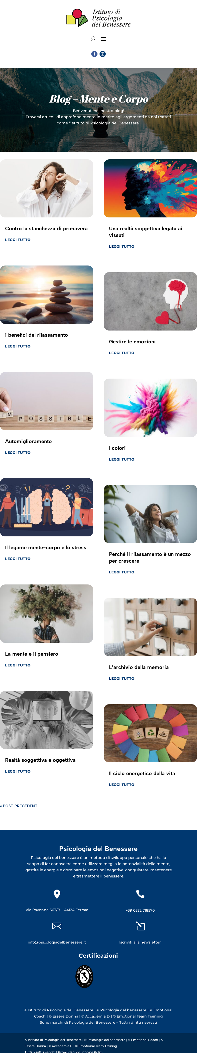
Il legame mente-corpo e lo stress (45, 547)
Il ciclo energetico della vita (142, 773)
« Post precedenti (19, 806)
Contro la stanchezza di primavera (46, 228)
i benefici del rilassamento (36, 335)
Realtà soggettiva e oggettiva (40, 760)
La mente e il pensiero (31, 654)
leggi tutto (18, 239)
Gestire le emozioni (132, 341)
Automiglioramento (28, 441)
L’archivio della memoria (139, 667)
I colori (117, 448)
